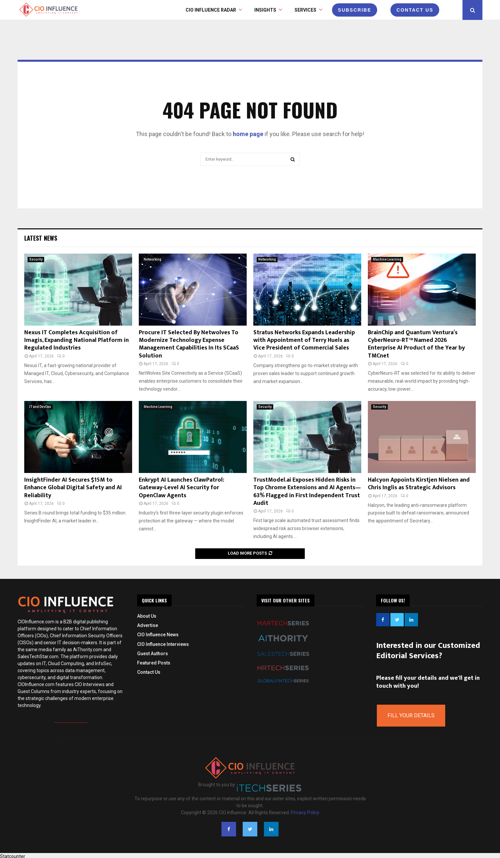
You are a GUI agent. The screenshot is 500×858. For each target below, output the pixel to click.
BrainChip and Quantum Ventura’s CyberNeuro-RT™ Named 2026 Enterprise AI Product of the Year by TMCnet (416, 344)
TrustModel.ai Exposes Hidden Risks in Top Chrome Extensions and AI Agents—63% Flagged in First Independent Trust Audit (307, 491)
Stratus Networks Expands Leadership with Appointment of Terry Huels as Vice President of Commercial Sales (304, 340)
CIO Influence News (158, 634)
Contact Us (148, 672)
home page (248, 133)
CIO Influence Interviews (163, 644)
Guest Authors (152, 653)
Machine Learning (387, 259)
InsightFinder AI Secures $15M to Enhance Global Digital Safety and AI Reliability (73, 488)
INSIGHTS (265, 10)
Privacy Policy (305, 812)
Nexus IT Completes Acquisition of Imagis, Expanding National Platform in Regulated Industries (76, 340)
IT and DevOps (40, 407)
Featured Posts (153, 662)
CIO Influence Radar (211, 10)
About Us (146, 616)
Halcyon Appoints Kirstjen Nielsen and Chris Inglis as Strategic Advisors (419, 484)
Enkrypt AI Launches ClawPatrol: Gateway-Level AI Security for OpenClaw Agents (181, 488)
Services (305, 10)
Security (35, 259)
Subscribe (354, 10)
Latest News (40, 238)
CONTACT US (414, 10)
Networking (152, 259)
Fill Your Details (411, 715)
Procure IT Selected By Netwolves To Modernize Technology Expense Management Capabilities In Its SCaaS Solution (189, 344)
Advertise (147, 625)
